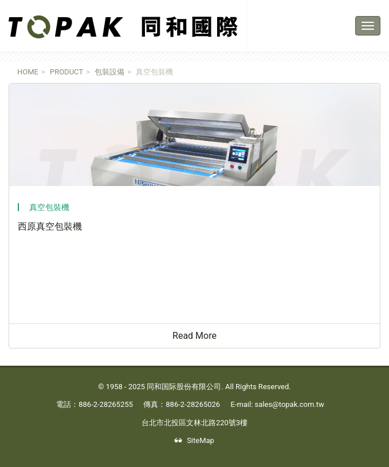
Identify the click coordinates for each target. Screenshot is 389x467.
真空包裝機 (49, 207)
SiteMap (194, 440)
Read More (198, 338)
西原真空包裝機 (50, 226)
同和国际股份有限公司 (184, 386)
